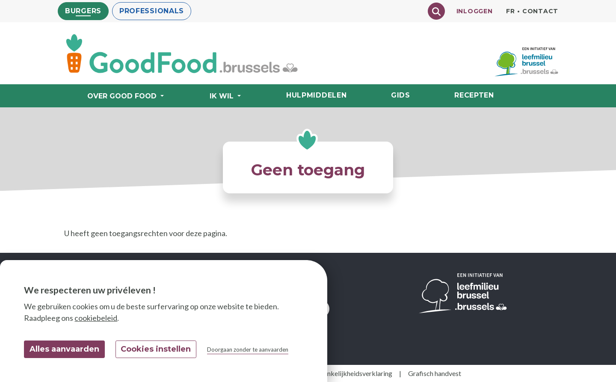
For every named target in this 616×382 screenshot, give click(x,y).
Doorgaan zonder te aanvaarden (247, 349)
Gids (400, 95)
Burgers (83, 11)
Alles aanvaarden (64, 349)
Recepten (474, 95)
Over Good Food (123, 96)
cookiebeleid (95, 318)
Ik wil (223, 96)
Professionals (151, 11)
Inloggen (474, 11)
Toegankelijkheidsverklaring (350, 373)
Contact (540, 11)
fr (510, 11)
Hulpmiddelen (316, 95)
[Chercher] (436, 11)
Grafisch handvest (434, 373)
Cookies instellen (156, 349)
